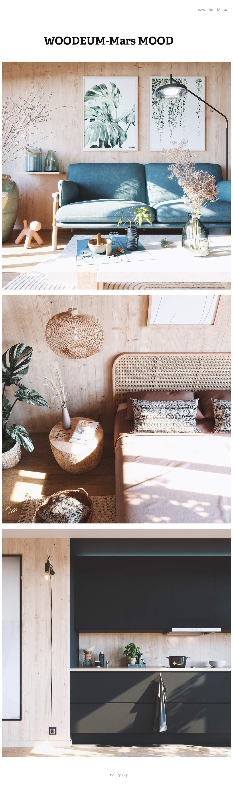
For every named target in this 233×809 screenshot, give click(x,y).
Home (202, 10)
